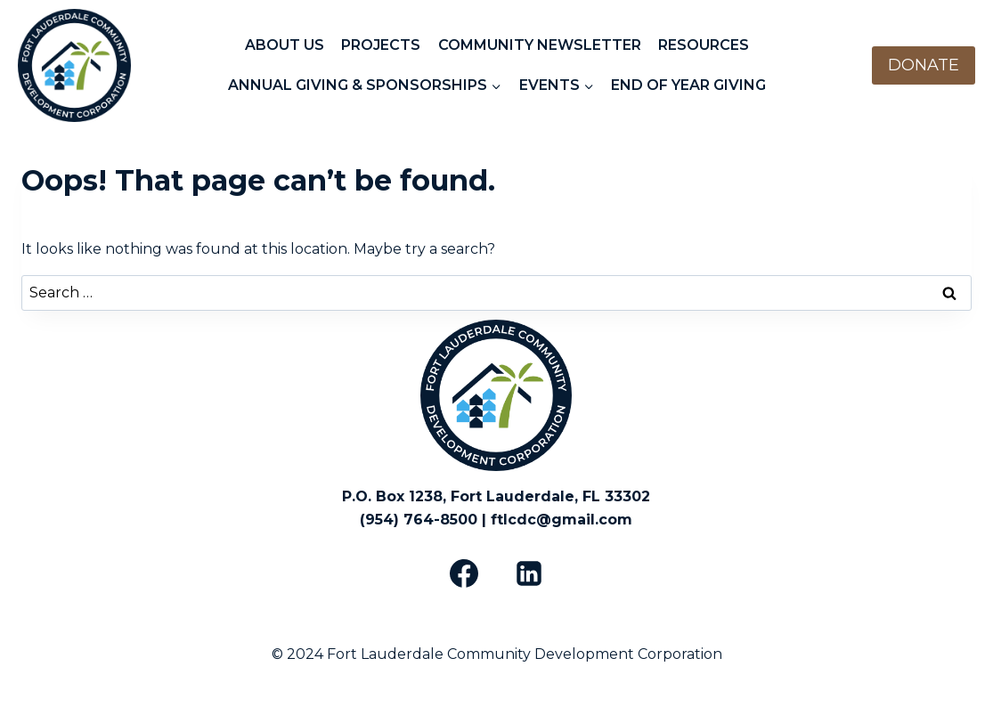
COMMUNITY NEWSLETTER (539, 45)
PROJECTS (380, 45)
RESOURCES (703, 45)
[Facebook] (463, 573)
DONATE (923, 65)
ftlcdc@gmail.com (561, 519)
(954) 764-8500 (418, 519)
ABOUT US (284, 45)
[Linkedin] (529, 573)
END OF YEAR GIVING (688, 85)
